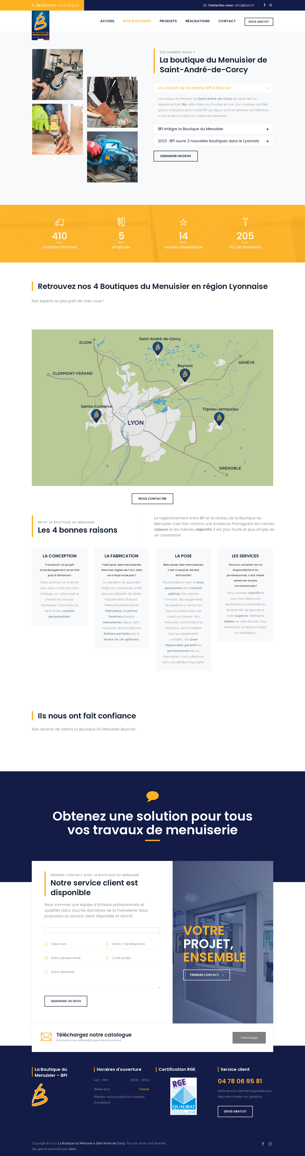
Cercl (72, 1149)
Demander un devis (175, 156)
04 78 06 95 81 (68, 5)
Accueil (107, 21)
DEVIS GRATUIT (259, 21)
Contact (227, 21)
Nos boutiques (137, 21)
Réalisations (198, 21)
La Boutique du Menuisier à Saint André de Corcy (91, 1143)
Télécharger (249, 1037)
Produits (168, 21)
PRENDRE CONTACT (207, 975)
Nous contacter (152, 499)
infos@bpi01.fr (244, 5)
